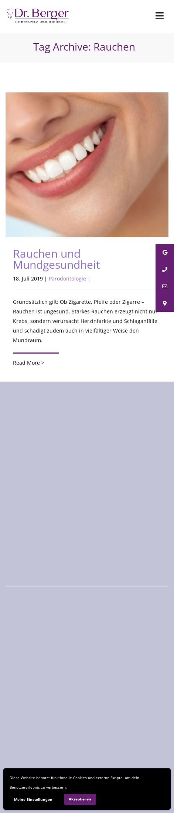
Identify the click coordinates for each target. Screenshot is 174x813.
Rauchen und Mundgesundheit (56, 259)
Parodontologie (67, 278)
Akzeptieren (80, 799)
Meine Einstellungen (33, 799)
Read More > (28, 362)
